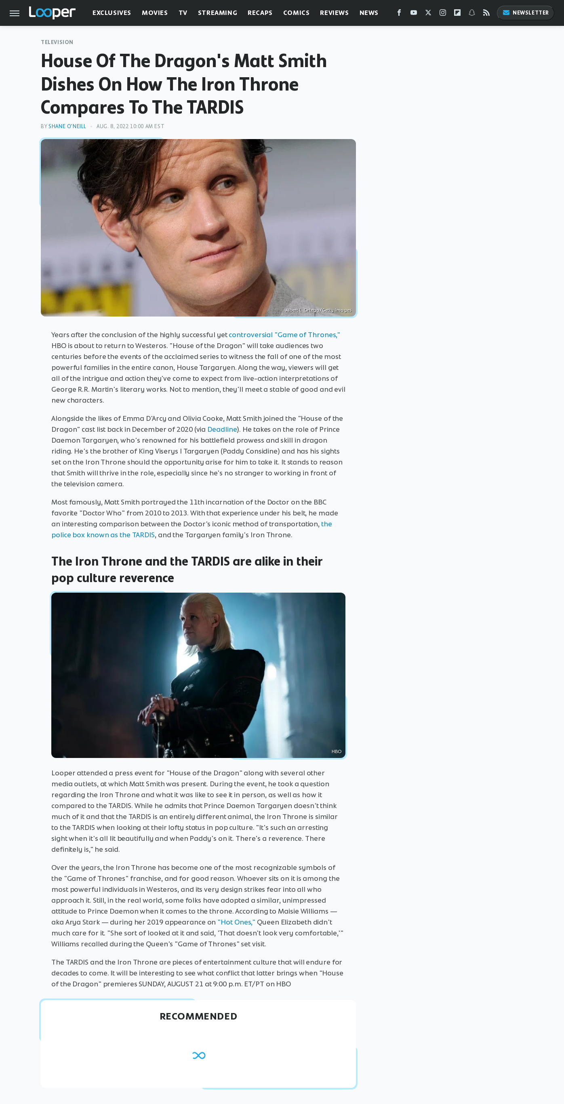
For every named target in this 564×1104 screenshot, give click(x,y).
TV (183, 12)
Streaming (217, 12)
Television (57, 42)
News (369, 12)
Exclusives (112, 12)
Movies (155, 12)
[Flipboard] (457, 14)
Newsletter (525, 12)
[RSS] (486, 14)
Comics (296, 12)
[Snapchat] (472, 14)
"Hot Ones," (236, 922)
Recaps (260, 12)
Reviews (334, 12)
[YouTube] (414, 14)
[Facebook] (399, 14)
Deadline (222, 429)
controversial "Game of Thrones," (284, 335)
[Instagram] (443, 14)
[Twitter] (428, 14)
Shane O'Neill (67, 126)
